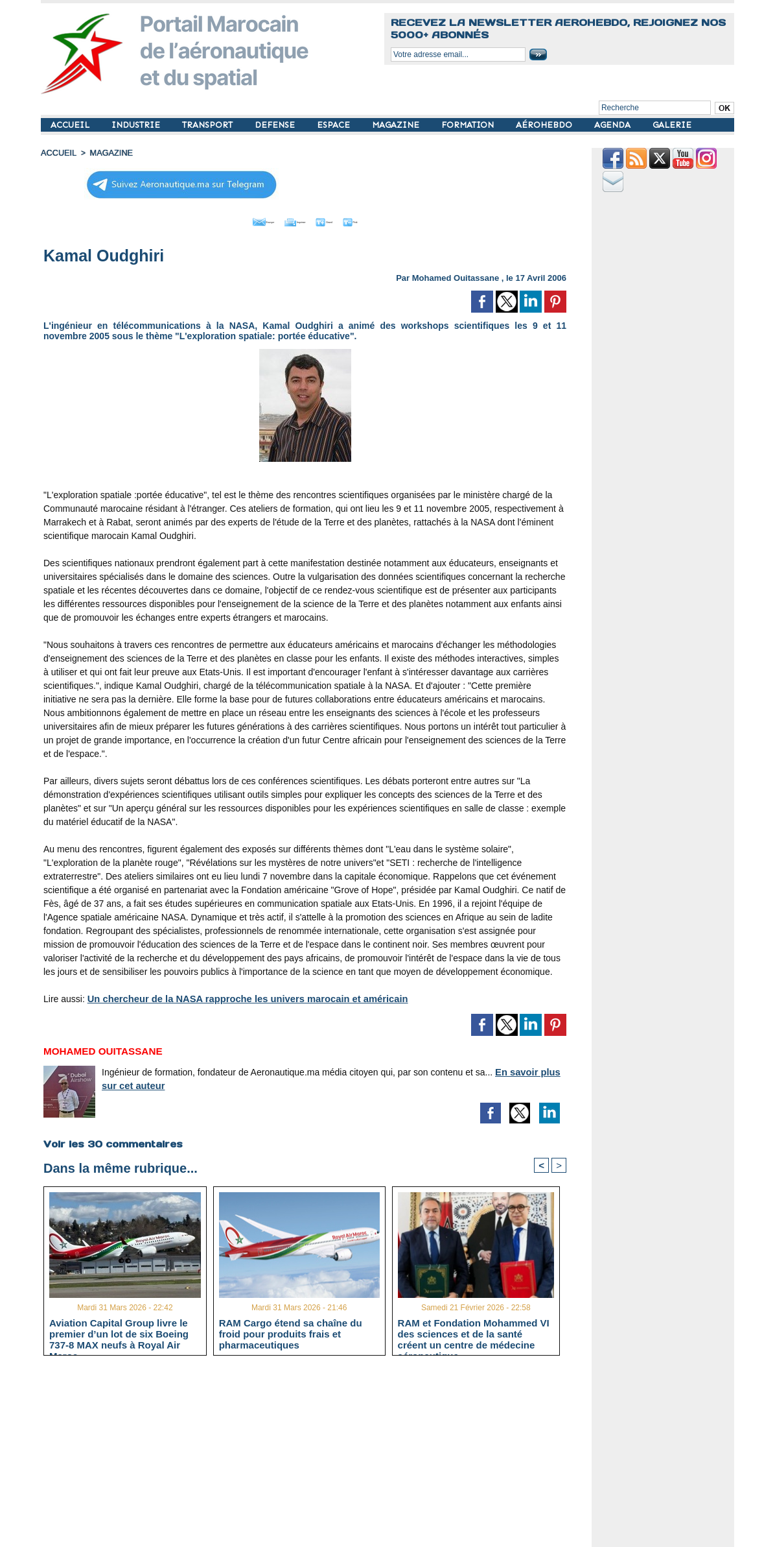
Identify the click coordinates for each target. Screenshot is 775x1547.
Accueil (58, 152)
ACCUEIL (71, 125)
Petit (388, 219)
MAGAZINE (397, 125)
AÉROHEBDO (545, 125)
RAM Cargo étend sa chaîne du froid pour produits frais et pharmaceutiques (290, 1331)
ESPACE (335, 125)
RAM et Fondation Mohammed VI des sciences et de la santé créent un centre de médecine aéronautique (473, 1331)
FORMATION (468, 125)
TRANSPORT (208, 125)
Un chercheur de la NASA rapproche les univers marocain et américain (239, 995)
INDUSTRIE (137, 125)
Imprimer (290, 219)
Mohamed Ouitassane (455, 275)
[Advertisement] (314, 1455)
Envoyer (231, 219)
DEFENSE (276, 125)
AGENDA (613, 125)
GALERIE (672, 125)
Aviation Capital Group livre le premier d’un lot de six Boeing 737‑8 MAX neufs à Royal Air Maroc (119, 1331)
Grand (344, 219)
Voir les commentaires (111, 1140)
